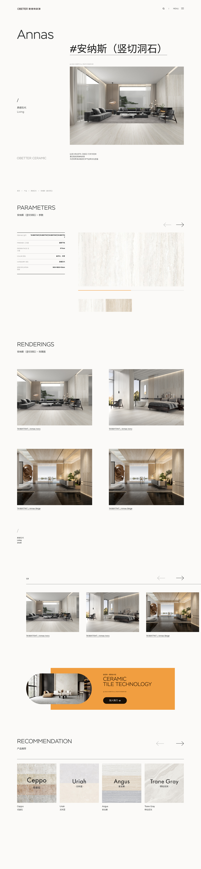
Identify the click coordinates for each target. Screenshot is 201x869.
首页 (18, 191)
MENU (176, 8)
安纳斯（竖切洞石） (47, 191)
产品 (25, 191)
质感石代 (34, 191)
